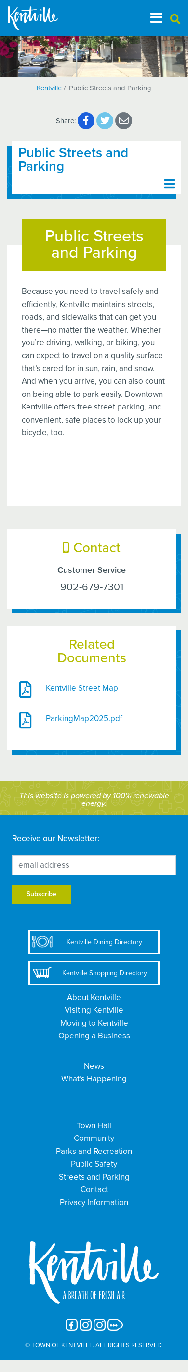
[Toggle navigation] (156, 18)
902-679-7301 (91, 586)
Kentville (49, 88)
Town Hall (94, 1126)
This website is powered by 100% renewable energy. (94, 799)
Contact (94, 1189)
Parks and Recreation (94, 1151)
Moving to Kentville (94, 1023)
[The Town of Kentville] (44, 18)
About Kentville (94, 998)
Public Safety (94, 1164)
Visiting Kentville (94, 1010)
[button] (175, 19)
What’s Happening (94, 1079)
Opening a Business (94, 1036)
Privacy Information (94, 1203)
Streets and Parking (94, 1177)
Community (94, 1138)
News (94, 1066)
